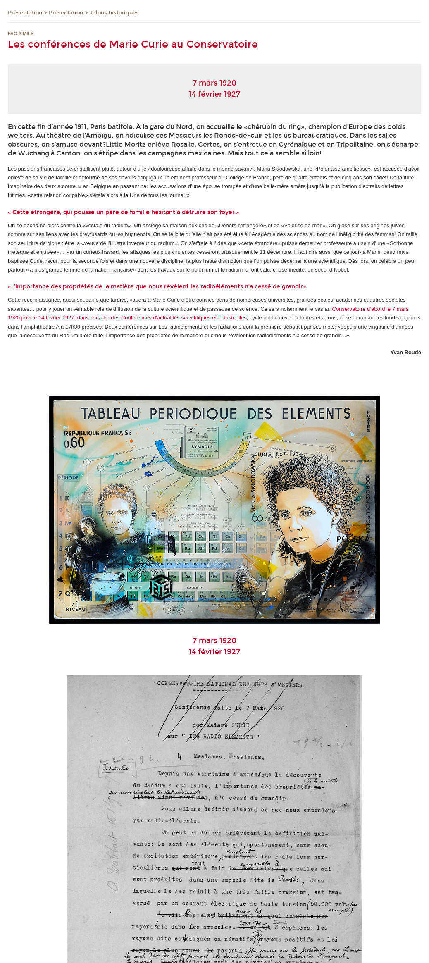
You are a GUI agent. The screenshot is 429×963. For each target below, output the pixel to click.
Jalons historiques (114, 13)
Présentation (25, 13)
